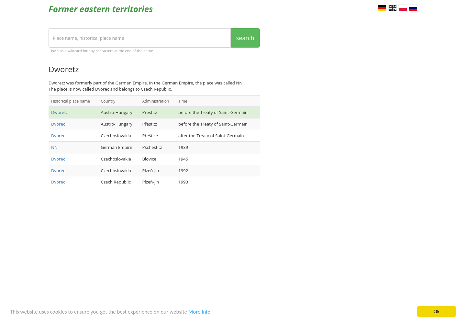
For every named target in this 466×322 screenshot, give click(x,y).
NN (54, 147)
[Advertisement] (154, 244)
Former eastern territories (101, 9)
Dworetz (59, 112)
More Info (199, 311)
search (245, 38)
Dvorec (58, 124)
